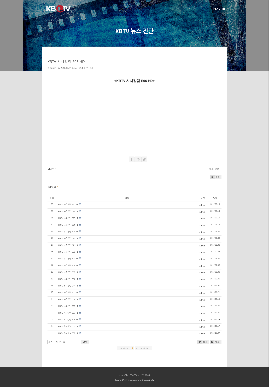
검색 (85, 341)
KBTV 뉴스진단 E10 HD (68, 292)
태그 (214, 342)
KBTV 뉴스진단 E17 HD (68, 272)
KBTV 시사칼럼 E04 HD (68, 333)
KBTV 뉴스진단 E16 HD (68, 279)
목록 (214, 177)
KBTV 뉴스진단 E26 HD (68, 211)
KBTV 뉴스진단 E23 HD (68, 231)
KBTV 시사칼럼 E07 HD (68, 312)
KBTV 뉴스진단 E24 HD (68, 224)
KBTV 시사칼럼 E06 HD (66, 61)
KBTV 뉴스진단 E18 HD (68, 265)
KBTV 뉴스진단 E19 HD (68, 258)
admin (53, 68)
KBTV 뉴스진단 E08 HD (68, 306)
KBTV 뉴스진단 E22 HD (68, 238)
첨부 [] (52, 168)
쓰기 (202, 342)
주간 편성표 (145, 375)
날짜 (215, 198)
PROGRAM (134, 375)
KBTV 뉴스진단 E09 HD (68, 299)
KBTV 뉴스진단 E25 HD (68, 218)
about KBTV (123, 375)
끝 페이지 (146, 348)
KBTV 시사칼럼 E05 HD (68, 326)
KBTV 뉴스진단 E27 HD (68, 204)
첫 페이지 (123, 348)
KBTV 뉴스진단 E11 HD (68, 285)
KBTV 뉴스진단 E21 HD (68, 245)
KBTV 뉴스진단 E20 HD (68, 251)
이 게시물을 (214, 169)
